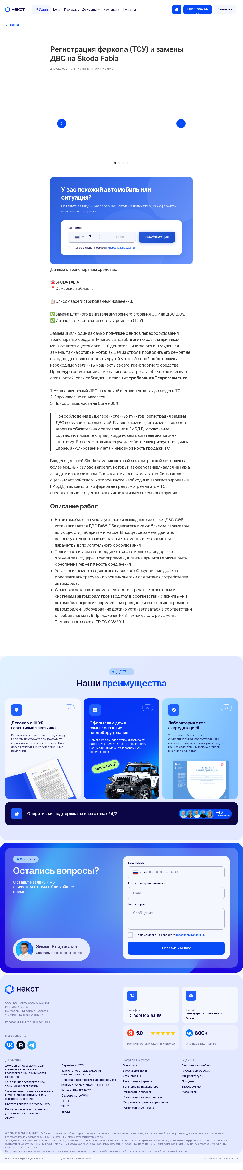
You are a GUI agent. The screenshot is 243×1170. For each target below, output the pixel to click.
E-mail (190, 1017)
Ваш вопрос (136, 911)
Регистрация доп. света (138, 1114)
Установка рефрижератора (140, 1093)
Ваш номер (75, 231)
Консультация (157, 240)
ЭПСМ (65, 1118)
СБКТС (9, 1125)
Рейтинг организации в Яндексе (151, 1050)
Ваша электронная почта (146, 890)
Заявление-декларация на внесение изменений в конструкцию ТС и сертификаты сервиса (29, 1101)
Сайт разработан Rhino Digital (220, 1165)
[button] (225, 9)
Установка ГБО (132, 1082)
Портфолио (71, 9)
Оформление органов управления (145, 1109)
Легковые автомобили (196, 1072)
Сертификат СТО (72, 1072)
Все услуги (130, 1072)
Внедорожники (191, 1093)
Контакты (129, 9)
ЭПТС (65, 1113)
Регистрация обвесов (137, 1098)
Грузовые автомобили (196, 1077)
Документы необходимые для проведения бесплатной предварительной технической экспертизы (25, 1077)
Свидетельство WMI (74, 1102)
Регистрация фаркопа (137, 1088)
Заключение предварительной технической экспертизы (25, 1090)
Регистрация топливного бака (143, 1104)
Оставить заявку (176, 955)
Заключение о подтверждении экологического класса (81, 1079)
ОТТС (65, 1107)
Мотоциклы (189, 1098)
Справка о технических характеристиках (88, 1086)
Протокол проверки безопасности (27, 1110)
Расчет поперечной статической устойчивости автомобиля (27, 1117)
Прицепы (188, 1088)
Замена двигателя (135, 1077)
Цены (56, 9)
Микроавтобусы (192, 1082)
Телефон (133, 1017)
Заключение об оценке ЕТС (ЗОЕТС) (85, 1091)
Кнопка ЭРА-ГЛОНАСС (76, 1097)
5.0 (139, 1040)
